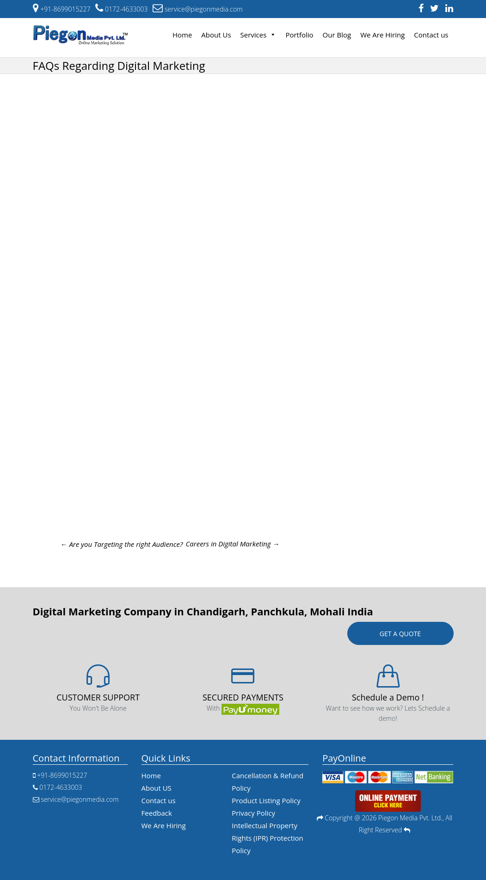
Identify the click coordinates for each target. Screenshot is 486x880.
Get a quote (400, 633)
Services (258, 34)
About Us (216, 34)
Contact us (431, 34)
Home (182, 34)
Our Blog (337, 34)
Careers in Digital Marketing (232, 543)
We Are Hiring (382, 34)
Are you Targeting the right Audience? (122, 544)
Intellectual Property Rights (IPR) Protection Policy (267, 838)
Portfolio (299, 34)
